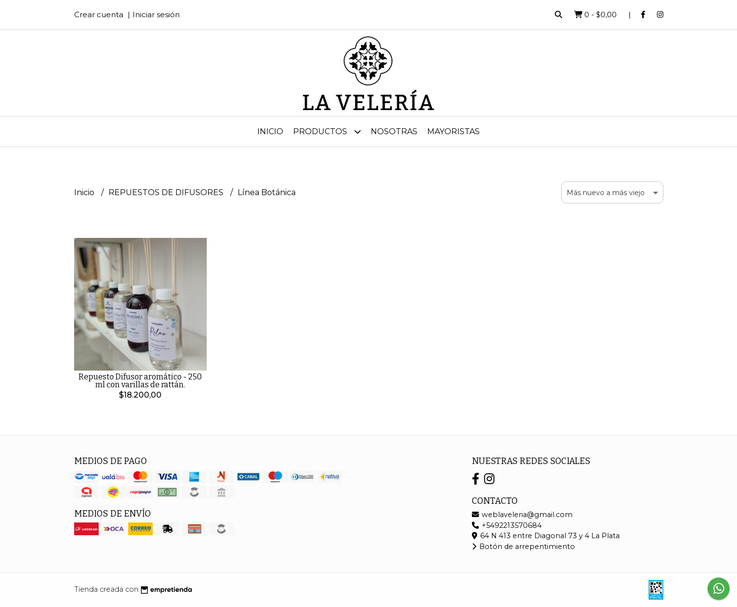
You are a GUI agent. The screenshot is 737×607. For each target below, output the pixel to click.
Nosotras (394, 131)
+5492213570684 (507, 525)
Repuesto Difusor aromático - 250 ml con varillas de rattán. (140, 380)
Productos (327, 131)
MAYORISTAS (453, 131)
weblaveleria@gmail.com (522, 514)
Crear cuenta (98, 14)
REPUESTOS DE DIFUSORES (167, 192)
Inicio (270, 131)
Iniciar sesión (156, 14)
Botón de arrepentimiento (523, 546)
